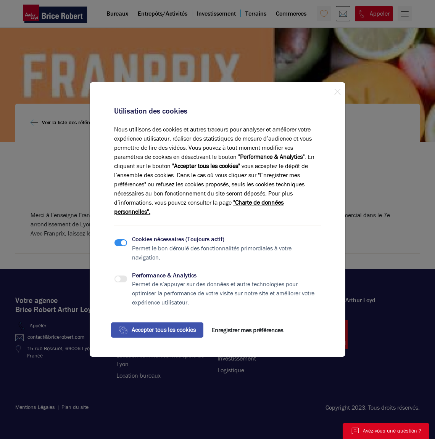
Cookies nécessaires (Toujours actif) (178, 239)
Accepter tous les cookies (157, 330)
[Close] (337, 90)
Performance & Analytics (164, 275)
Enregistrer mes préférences (247, 330)
